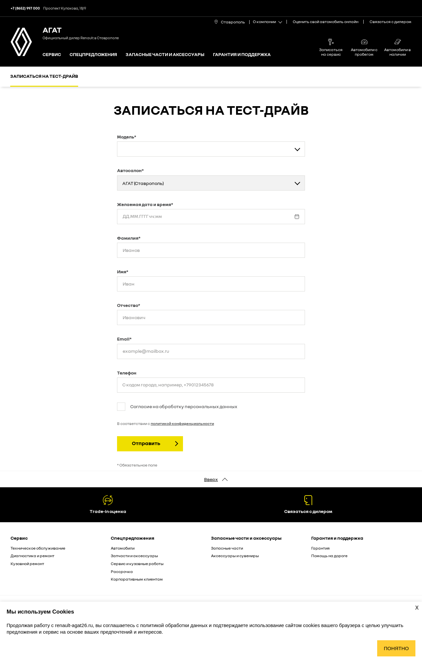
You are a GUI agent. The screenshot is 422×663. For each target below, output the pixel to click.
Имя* (122, 271)
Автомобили (123, 548)
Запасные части (227, 548)
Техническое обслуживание (38, 548)
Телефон (126, 373)
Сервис (52, 54)
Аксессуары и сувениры (235, 555)
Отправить (146, 443)
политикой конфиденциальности (182, 423)
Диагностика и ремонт (32, 555)
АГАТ (52, 29)
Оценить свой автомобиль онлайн (325, 21)
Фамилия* (128, 238)
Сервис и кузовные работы (137, 563)
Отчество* (128, 305)
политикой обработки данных (174, 625)
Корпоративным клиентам (137, 579)
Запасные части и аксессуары (165, 54)
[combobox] (211, 149)
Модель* (126, 136)
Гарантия (320, 548)
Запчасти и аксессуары (134, 555)
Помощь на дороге (329, 555)
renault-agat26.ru (74, 625)
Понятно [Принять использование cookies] (396, 648)
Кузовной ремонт (27, 563)
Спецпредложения (93, 54)
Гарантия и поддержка (242, 54)
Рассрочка (122, 571)
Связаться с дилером (390, 21)
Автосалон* (130, 170)
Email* (124, 339)
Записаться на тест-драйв (44, 76)
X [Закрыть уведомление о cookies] (417, 608)
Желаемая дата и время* (145, 204)
